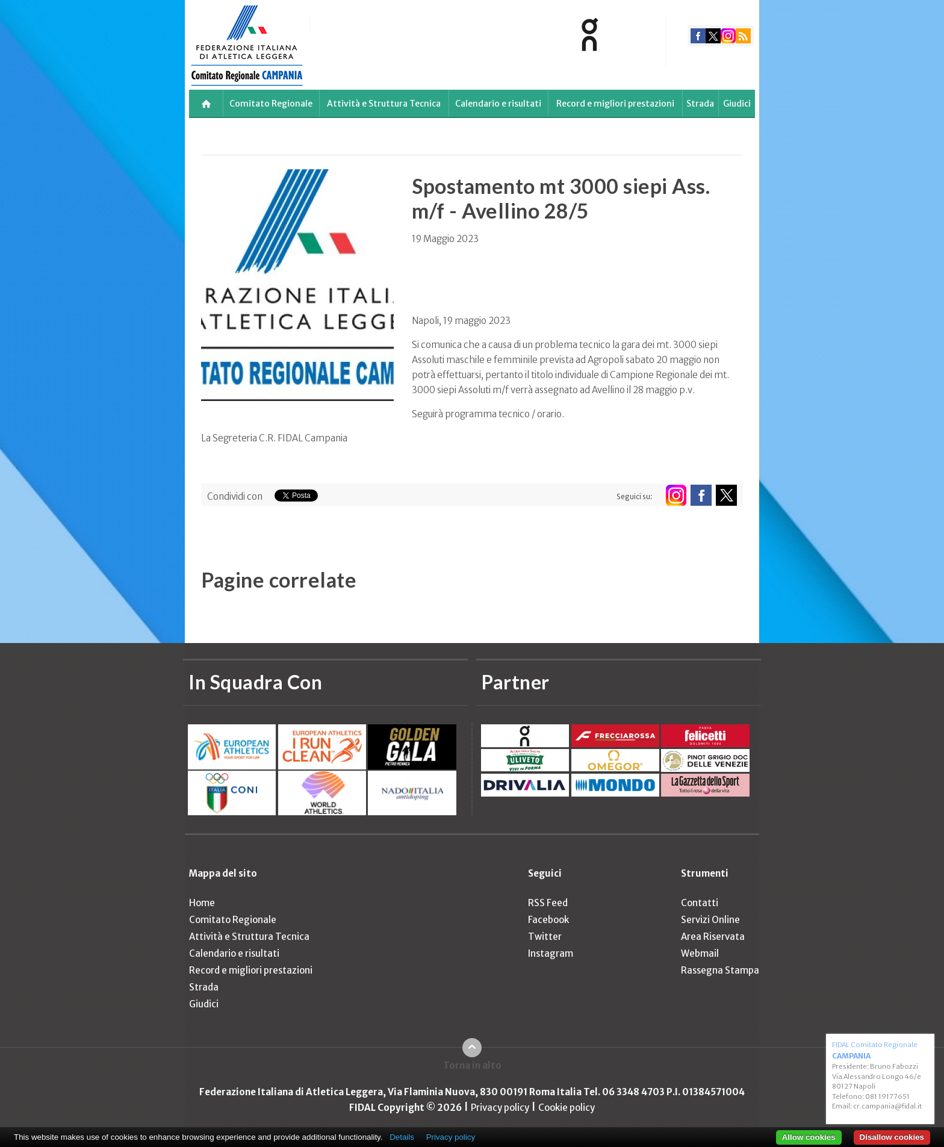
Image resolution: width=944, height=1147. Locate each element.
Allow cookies (809, 1137)
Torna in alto (472, 1065)
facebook (698, 35)
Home (202, 903)
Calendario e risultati (498, 103)
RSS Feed (548, 903)
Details (402, 1137)
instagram (728, 35)
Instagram (550, 953)
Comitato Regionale (270, 103)
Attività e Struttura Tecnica (384, 103)
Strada (700, 103)
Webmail (700, 953)
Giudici (737, 103)
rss (743, 35)
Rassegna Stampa (720, 970)
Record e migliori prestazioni (615, 103)
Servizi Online (710, 919)
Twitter (545, 936)
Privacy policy (500, 1107)
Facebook (548, 919)
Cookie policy (566, 1107)
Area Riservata (713, 936)
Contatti (699, 903)
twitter (713, 35)
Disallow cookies (892, 1137)
